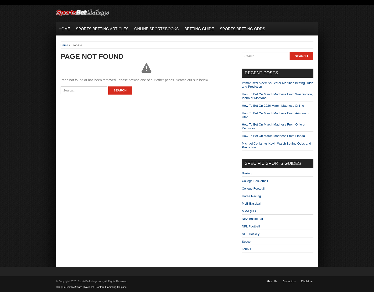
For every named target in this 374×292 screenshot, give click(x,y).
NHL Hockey (251, 234)
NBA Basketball (253, 219)
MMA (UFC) (250, 211)
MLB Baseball (251, 203)
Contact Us (289, 281)
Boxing (246, 173)
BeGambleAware (72, 287)
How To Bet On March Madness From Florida (273, 136)
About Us (271, 281)
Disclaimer (307, 281)
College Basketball (255, 181)
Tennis (246, 249)
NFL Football (251, 226)
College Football (253, 188)
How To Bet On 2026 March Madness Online (273, 105)
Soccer (247, 241)
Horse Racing (251, 196)
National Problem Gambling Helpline (105, 287)
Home (64, 45)
